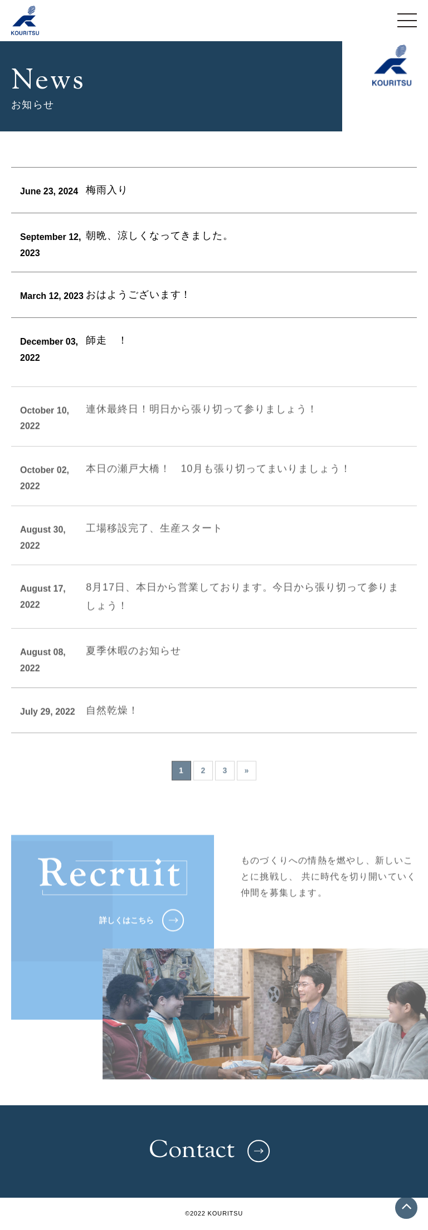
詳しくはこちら (141, 931)
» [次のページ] (247, 781)
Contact (209, 1151)
